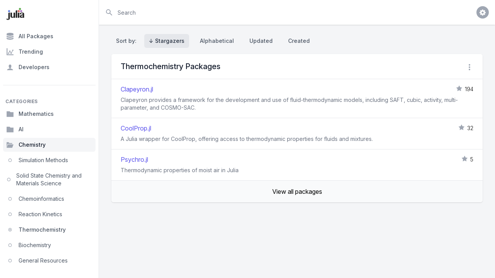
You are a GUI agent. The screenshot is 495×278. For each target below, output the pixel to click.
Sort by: (128, 40)
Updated (261, 40)
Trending (24, 52)
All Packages (29, 36)
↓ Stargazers (166, 40)
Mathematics (30, 114)
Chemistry (26, 145)
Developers (28, 67)
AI (15, 129)
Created (299, 40)
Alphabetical (217, 40)
